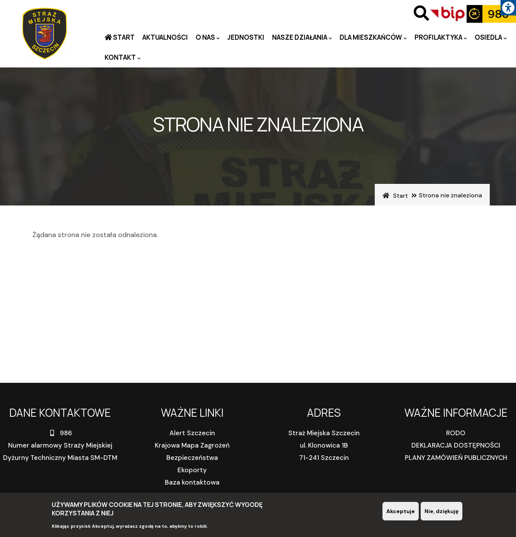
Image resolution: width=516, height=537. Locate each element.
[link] (508, 7)
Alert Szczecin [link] (192, 433)
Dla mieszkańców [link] (373, 37)
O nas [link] (208, 37)
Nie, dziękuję (441, 511)
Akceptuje (400, 511)
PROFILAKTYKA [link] (440, 37)
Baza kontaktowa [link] (192, 482)
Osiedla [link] (491, 37)
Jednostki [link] (245, 37)
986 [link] (60, 433)
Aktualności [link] (165, 37)
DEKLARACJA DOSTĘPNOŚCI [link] (455, 445)
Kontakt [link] (122, 57)
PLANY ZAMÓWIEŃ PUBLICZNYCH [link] (456, 457)
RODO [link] (455, 433)
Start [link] (123, 37)
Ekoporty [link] (192, 470)
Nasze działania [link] (302, 37)
